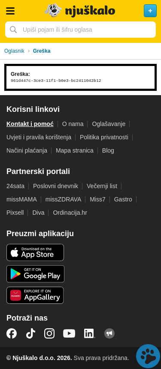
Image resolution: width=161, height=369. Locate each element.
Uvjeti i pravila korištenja (38, 137)
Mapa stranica (75, 150)
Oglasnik (14, 51)
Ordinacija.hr (70, 212)
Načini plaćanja (26, 150)
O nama (73, 123)
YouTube (69, 333)
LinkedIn (90, 333)
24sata (15, 186)
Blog (108, 150)
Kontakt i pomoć (30, 123)
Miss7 (98, 199)
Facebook (11, 333)
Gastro (123, 199)
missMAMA (21, 199)
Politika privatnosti (104, 137)
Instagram (49, 333)
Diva (38, 212)
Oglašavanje (108, 123)
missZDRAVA (63, 199)
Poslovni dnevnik (55, 186)
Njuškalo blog (109, 333)
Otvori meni (10, 10)
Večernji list (102, 186)
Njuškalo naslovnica (80, 11)
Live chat (148, 356)
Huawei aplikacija (35, 295)
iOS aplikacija (35, 252)
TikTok (30, 333)
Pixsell (15, 212)
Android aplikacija (35, 273)
